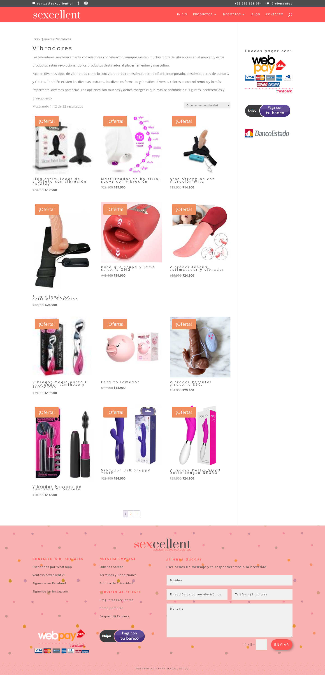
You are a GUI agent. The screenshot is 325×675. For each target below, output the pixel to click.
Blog (255, 14)
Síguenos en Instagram (50, 591)
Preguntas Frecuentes (116, 600)
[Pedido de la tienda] (207, 105)
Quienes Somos (111, 567)
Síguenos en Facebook (49, 583)
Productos (203, 14)
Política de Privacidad (116, 583)
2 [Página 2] (131, 514)
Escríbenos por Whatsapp (52, 567)
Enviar (281, 644)
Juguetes (48, 39)
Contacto (274, 14)
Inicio (182, 14)
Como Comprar (111, 608)
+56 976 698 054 (248, 3)
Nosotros (232, 14)
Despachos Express (114, 616)
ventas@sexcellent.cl (48, 575)
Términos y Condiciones (118, 575)
